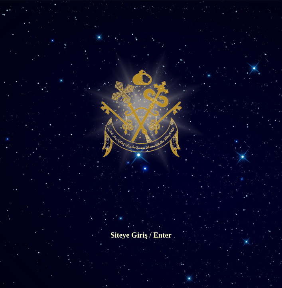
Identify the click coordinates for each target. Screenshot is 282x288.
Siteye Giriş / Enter (141, 235)
